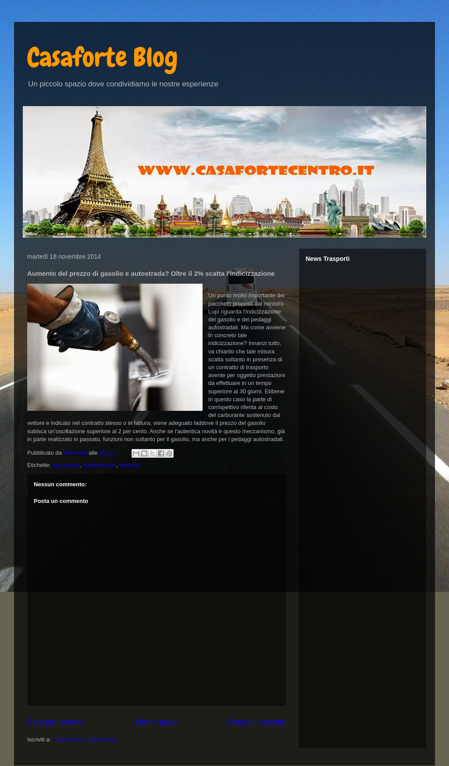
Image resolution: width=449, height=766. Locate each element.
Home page (156, 722)
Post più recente (56, 722)
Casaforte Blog (102, 57)
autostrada (66, 465)
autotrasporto (99, 465)
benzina (129, 465)
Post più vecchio (257, 722)
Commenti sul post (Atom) (85, 739)
